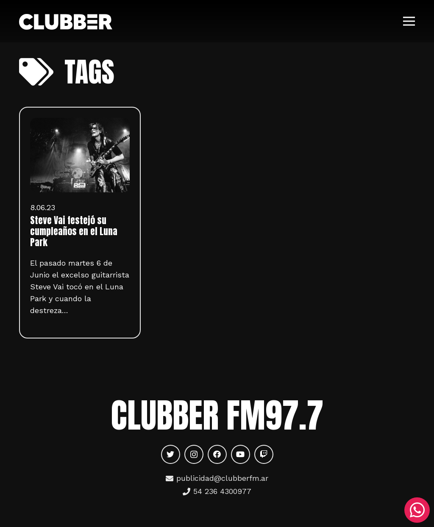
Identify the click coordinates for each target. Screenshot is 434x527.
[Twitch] (263, 454)
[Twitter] (170, 454)
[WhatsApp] (417, 510)
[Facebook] (217, 454)
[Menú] (409, 21)
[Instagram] (193, 454)
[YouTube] (240, 454)
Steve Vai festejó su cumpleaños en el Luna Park (73, 231)
